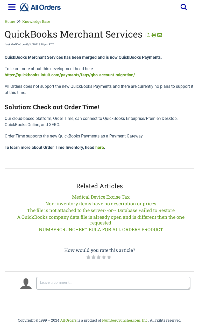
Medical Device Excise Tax (101, 197)
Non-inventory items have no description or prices (100, 203)
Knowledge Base (36, 21)
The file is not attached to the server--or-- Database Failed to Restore (101, 210)
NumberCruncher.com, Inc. (125, 320)
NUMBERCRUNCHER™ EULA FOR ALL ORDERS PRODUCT (101, 229)
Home (10, 21)
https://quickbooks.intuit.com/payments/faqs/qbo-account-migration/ (70, 74)
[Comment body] (113, 283)
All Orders (68, 320)
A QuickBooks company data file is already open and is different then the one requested (100, 220)
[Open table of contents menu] (12, 6)
